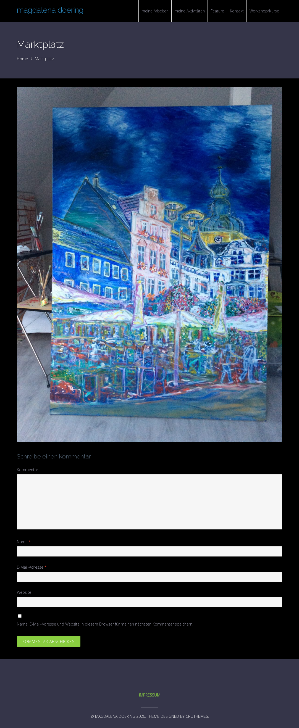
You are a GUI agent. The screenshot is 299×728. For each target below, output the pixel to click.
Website (24, 592)
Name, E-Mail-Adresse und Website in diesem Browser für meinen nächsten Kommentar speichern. (105, 624)
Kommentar (27, 469)
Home (22, 58)
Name (24, 541)
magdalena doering (50, 10)
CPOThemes (197, 716)
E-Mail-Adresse (31, 567)
